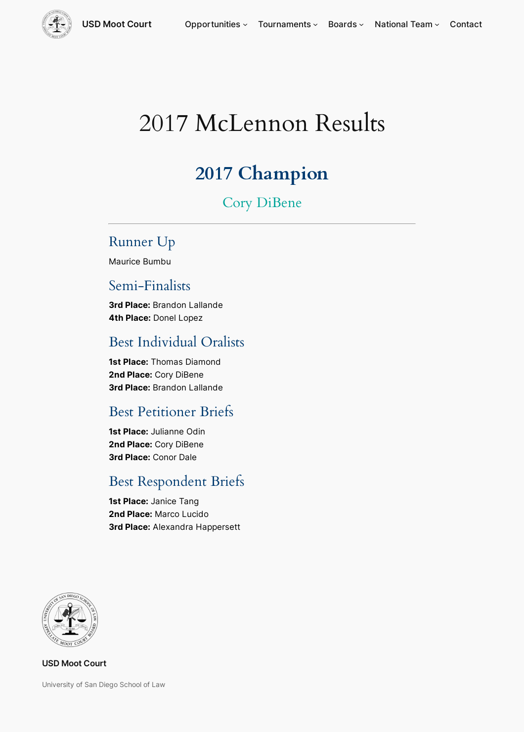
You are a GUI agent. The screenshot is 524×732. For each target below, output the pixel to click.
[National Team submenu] (437, 24)
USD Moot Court (117, 24)
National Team (404, 24)
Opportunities (212, 24)
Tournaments (284, 24)
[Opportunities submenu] (245, 24)
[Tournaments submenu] (315, 24)
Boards (342, 24)
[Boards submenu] (361, 24)
